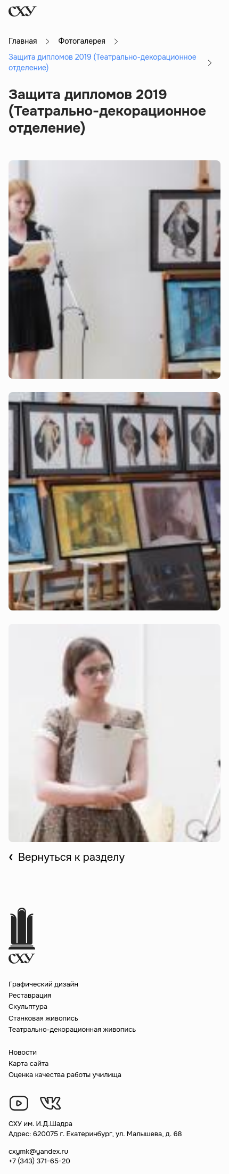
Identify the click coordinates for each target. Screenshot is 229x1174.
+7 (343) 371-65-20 (39, 1160)
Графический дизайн (43, 984)
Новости (23, 1052)
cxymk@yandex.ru (38, 1151)
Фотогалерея (81, 41)
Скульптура (28, 1006)
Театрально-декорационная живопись (72, 1029)
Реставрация (30, 995)
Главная (23, 41)
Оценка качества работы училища (65, 1074)
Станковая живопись (43, 1018)
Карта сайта (28, 1063)
